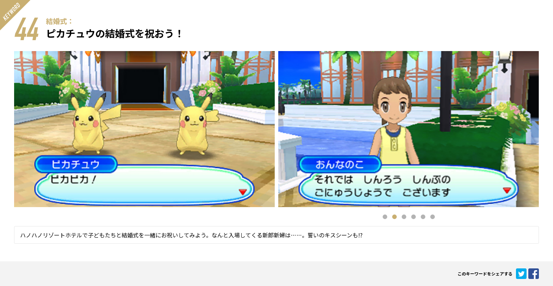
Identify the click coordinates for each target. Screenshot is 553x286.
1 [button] (385, 216)
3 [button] (404, 216)
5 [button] (423, 216)
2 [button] (394, 216)
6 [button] (432, 216)
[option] (408, 129)
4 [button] (413, 216)
